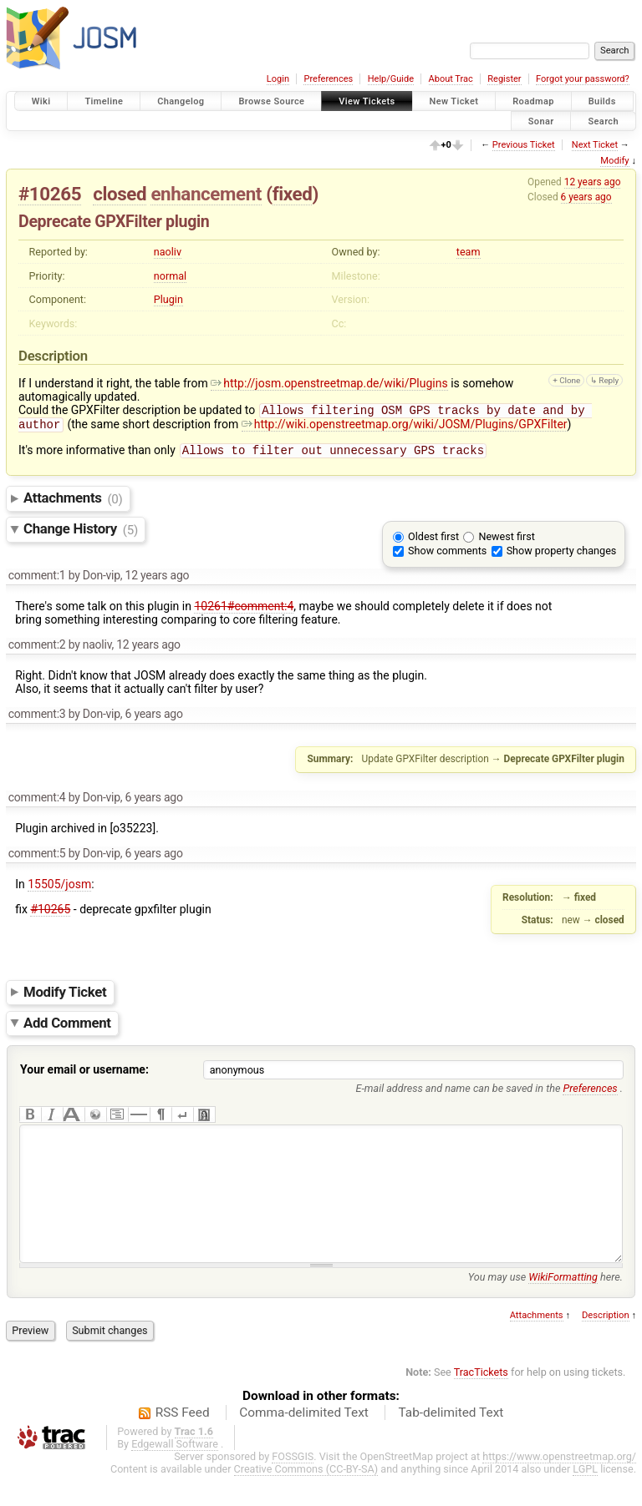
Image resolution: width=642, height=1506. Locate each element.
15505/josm (59, 889)
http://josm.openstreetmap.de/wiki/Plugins (329, 383)
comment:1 (37, 580)
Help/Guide (391, 78)
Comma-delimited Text (304, 1442)
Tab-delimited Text (450, 1442)
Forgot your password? (582, 78)
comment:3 (37, 718)
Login (278, 78)
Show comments (447, 555)
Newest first (506, 541)
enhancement (206, 194)
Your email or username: (84, 1074)
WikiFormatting (563, 1307)
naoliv (167, 251)
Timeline (103, 101)
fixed (293, 194)
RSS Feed (182, 1442)
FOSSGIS (292, 1486)
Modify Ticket (64, 996)
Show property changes (562, 555)
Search (603, 120)
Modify (614, 160)
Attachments (73, 503)
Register (504, 78)
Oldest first (433, 541)
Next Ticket (595, 144)
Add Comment (67, 1027)
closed (119, 194)
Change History (80, 534)
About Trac (451, 78)
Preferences (328, 78)
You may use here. (545, 1307)
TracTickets (481, 1402)
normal (170, 276)
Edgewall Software (174, 1474)
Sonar (541, 120)
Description (605, 1345)
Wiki (41, 101)
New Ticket (454, 101)
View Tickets (367, 101)
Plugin (168, 299)
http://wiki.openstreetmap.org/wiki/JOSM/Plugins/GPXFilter (405, 427)
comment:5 (37, 858)
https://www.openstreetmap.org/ (559, 1486)
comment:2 (37, 649)
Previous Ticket (523, 144)
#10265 (49, 194)
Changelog (180, 101)
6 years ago (586, 197)
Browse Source (271, 101)
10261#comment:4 (243, 611)
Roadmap (533, 101)
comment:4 (37, 802)
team (468, 251)
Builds (602, 101)
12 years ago (592, 182)
